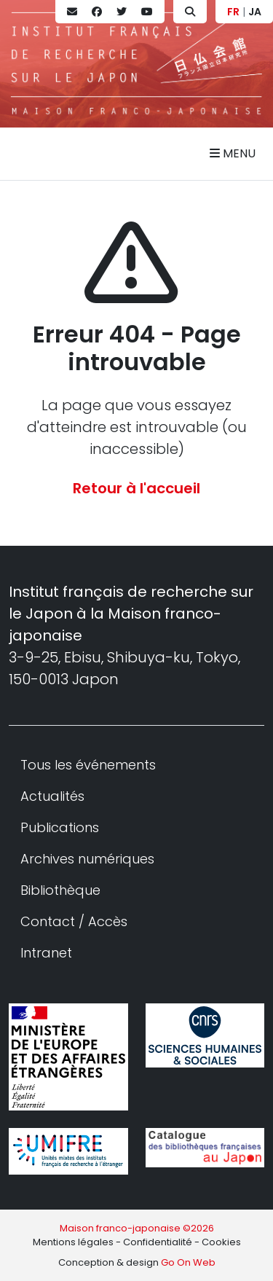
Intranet (46, 953)
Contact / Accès (73, 921)
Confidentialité (157, 1242)
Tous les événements (88, 765)
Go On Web (188, 1262)
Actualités (52, 796)
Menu (233, 153)
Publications (59, 827)
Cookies (221, 1242)
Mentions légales (73, 1242)
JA (254, 11)
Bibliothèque (60, 890)
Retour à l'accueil (136, 488)
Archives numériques (87, 859)
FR (233, 11)
